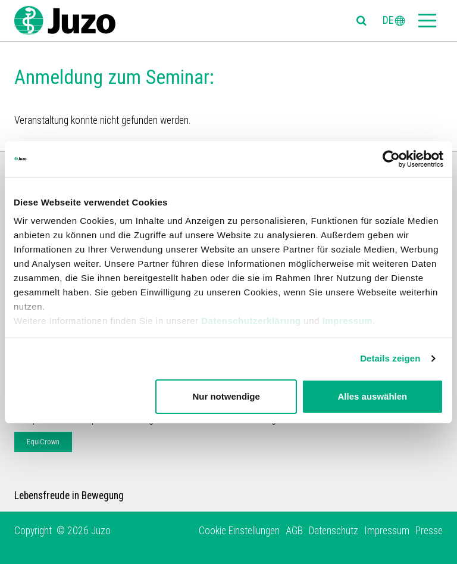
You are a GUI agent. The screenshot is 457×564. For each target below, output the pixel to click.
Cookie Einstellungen (239, 531)
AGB (294, 531)
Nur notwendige (225, 396)
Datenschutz (333, 531)
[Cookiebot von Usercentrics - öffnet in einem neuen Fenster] (391, 159)
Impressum (348, 321)
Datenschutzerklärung (251, 321)
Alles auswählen (373, 396)
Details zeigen (390, 358)
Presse (429, 531)
